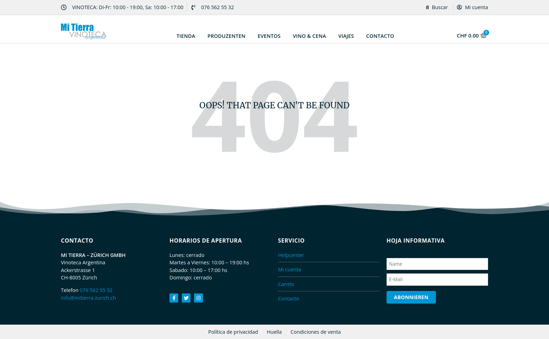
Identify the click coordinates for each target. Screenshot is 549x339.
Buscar (437, 7)
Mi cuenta (472, 7)
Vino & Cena (309, 36)
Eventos (269, 36)
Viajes (346, 36)
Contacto (380, 36)
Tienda (185, 36)
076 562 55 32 (96, 290)
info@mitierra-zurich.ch (88, 297)
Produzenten (226, 36)
